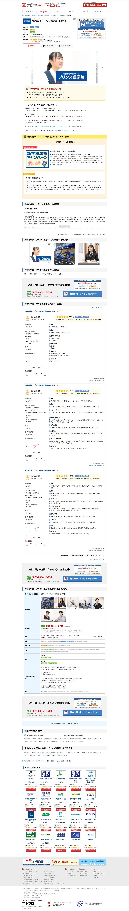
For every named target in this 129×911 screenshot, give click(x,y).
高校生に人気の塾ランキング (30, 879)
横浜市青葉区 (54, 741)
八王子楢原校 (37, 755)
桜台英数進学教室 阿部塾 (31, 799)
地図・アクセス (65, 46)
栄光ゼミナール (60, 778)
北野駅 (73, 741)
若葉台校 (84, 752)
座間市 (40, 738)
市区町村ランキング (49, 882)
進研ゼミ (90, 839)
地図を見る (98, 636)
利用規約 (96, 877)
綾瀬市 (40, 741)
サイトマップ (97, 875)
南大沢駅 (65, 738)
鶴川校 (78, 752)
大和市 (34, 738)
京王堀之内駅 (80, 741)
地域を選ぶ (61, 850)
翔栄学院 (30, 778)
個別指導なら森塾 (46, 819)
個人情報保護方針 (32, 906)
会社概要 (24, 906)
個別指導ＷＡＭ (30, 839)
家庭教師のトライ (61, 839)
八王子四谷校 (46, 755)
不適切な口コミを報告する (97, 380)
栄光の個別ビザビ (61, 819)
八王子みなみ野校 (50, 752)
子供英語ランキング (28, 884)
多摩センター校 (35, 752)
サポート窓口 (97, 871)
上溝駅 (67, 741)
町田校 (42, 752)
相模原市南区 (27, 738)
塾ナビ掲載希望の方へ (99, 873)
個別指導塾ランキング (29, 873)
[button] (27, 68)
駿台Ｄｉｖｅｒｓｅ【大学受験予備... (90, 779)
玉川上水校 (65, 755)
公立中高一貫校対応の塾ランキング (32, 882)
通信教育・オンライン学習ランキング (54, 884)
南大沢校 (26, 752)
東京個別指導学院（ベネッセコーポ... (31, 820)
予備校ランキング (27, 875)
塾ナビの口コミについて (98, 307)
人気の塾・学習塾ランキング (30, 871)
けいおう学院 (90, 799)
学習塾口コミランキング (50, 873)
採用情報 (40, 906)
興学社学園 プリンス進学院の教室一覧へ (60, 761)
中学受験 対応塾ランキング (51, 875)
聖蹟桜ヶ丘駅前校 (93, 752)
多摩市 (55, 738)
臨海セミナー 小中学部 (46, 779)
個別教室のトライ (46, 799)
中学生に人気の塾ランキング (51, 877)
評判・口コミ (49, 46)
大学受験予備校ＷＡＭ (46, 839)
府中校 (53, 755)
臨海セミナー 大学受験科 (75, 779)
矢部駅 (90, 738)
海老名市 (46, 741)
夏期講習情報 (83, 873)
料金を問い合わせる (94, 24)
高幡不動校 (60, 752)
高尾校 (30, 755)
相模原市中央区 (48, 738)
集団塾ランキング (48, 871)
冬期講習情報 (83, 875)
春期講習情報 (83, 871)
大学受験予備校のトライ (75, 820)
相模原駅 (72, 738)
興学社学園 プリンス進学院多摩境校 (38, 311)
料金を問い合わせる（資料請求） (31, 789)
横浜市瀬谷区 (33, 741)
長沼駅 (95, 738)
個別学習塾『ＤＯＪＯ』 (90, 820)
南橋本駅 (78, 738)
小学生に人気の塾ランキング (30, 877)
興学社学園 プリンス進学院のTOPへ (34, 761)
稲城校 (59, 755)
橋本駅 (84, 738)
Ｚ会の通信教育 (75, 839)
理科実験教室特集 (70, 875)
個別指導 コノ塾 (61, 799)
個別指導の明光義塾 (75, 799)
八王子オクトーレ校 (69, 752)
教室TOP (32, 46)
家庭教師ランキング (49, 879)
